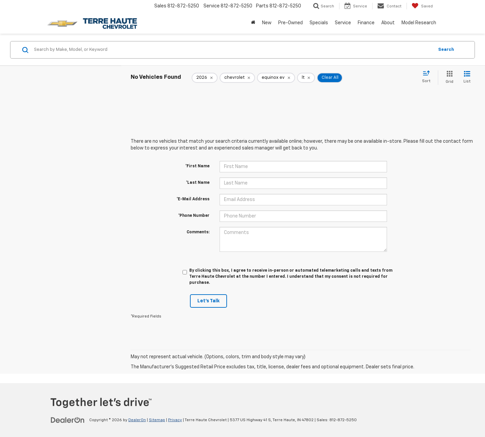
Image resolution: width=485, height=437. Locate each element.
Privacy (175, 420)
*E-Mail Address (192, 199)
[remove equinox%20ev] (276, 78)
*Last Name (197, 183)
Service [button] (343, 23)
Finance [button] (366, 23)
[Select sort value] (428, 77)
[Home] (253, 23)
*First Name (197, 166)
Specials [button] (319, 23)
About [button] (388, 23)
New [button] (266, 23)
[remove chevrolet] (237, 78)
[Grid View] (448, 77)
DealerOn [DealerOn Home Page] (137, 420)
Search (446, 49)
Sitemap (157, 420)
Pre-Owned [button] (290, 23)
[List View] (467, 77)
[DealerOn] (68, 419)
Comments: (198, 232)
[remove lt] (306, 78)
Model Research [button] (418, 23)
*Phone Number (193, 216)
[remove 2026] (205, 78)
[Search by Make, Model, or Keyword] (232, 50)
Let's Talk (208, 301)
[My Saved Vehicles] (422, 6)
